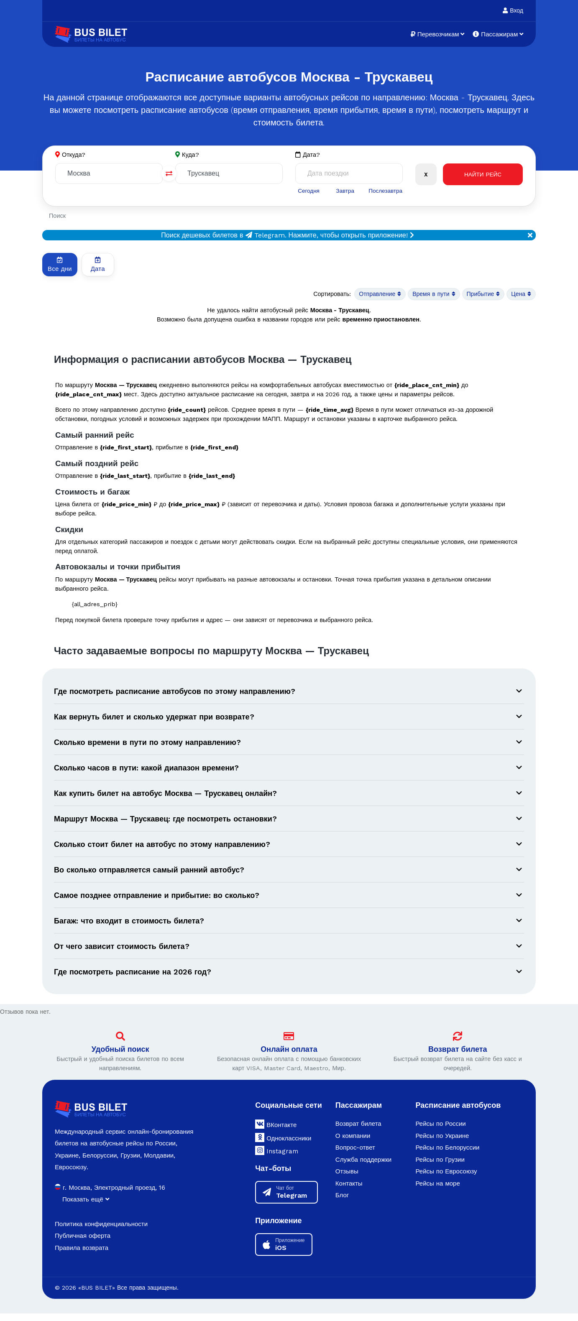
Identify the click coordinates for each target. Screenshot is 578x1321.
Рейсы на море (437, 1191)
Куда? (190, 154)
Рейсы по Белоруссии (447, 1155)
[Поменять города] (168, 173)
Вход (513, 10)
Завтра (344, 190)
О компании (353, 1143)
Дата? (307, 155)
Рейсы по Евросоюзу (446, 1179)
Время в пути (429, 295)
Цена (520, 295)
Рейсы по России (440, 1131)
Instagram (276, 1158)
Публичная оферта (82, 1243)
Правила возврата (81, 1255)
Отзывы (346, 1179)
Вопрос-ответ (355, 1155)
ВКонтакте (276, 1131)
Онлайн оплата (289, 1056)
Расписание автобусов (458, 1112)
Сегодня (308, 190)
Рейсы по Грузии (439, 1167)
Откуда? (74, 154)
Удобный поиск (120, 1056)
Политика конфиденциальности (101, 1231)
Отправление (373, 295)
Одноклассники (283, 1145)
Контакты (349, 1191)
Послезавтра (384, 190)
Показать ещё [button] (85, 1207)
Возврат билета (457, 1056)
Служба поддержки (363, 1167)
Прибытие (481, 295)
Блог (342, 1202)
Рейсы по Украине (442, 1143)
